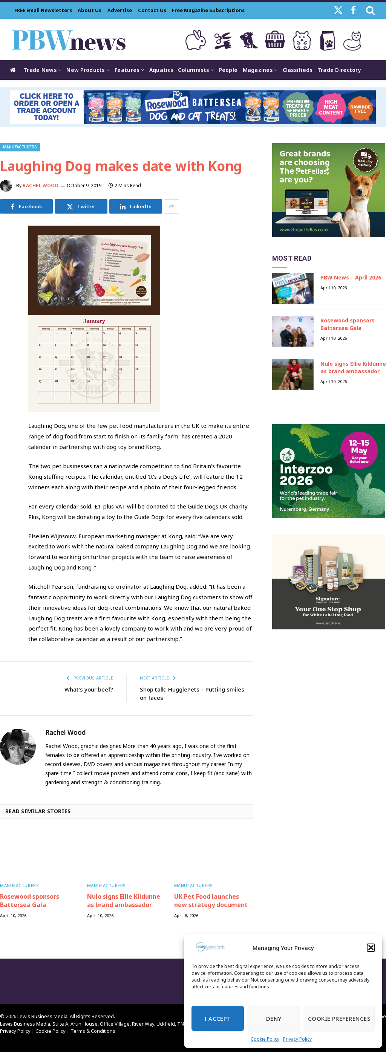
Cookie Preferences (339, 1018)
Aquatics (161, 69)
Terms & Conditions (92, 1031)
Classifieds (297, 69)
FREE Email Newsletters (43, 10)
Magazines (258, 69)
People (228, 69)
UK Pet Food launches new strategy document (211, 901)
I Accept (217, 1018)
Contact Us (152, 10)
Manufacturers (20, 147)
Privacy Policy (297, 1039)
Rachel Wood (41, 185)
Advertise (119, 10)
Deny (274, 1018)
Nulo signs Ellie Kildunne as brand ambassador (123, 901)
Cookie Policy (265, 1039)
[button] (371, 947)
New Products (85, 69)
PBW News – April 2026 (350, 277)
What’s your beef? (88, 689)
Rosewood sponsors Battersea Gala (29, 901)
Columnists (193, 69)
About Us (89, 10)
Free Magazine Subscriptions (208, 10)
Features (127, 69)
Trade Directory (339, 69)
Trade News (40, 69)
